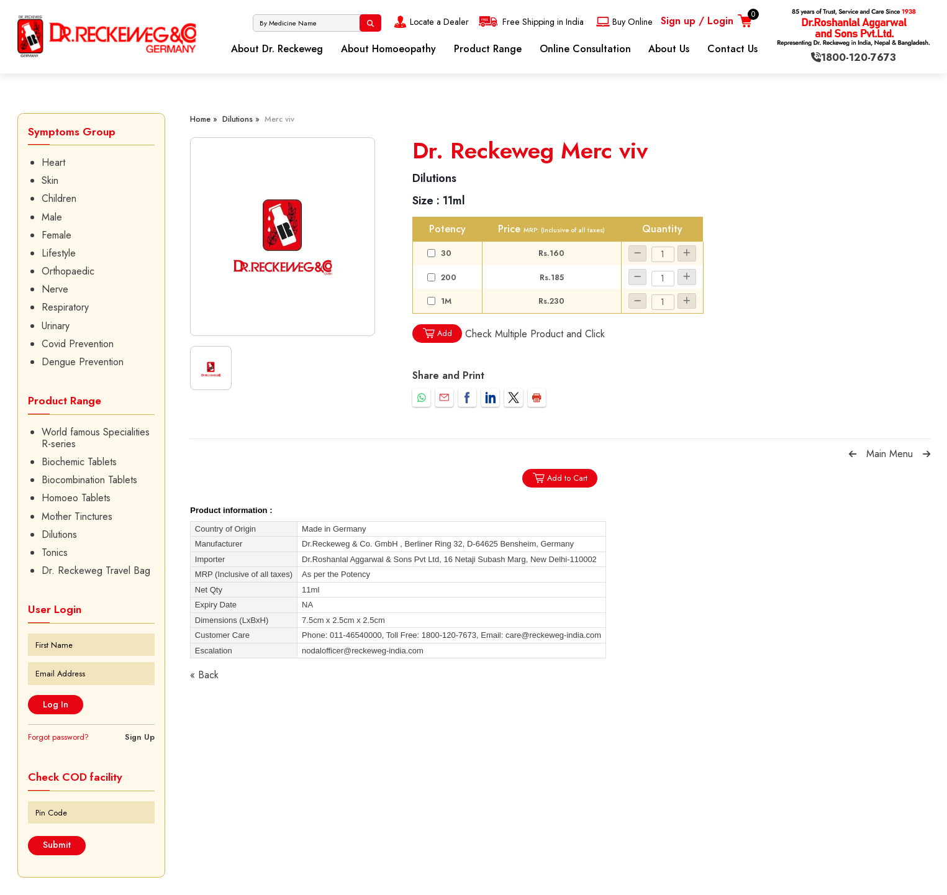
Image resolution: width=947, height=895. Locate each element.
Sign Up (140, 737)
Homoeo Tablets (76, 498)
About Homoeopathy (388, 49)
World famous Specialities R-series (96, 438)
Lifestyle (59, 253)
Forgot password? (58, 737)
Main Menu (889, 454)
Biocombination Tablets (89, 480)
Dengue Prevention (83, 362)
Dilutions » (241, 119)
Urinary (56, 326)
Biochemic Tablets (79, 462)
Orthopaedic (68, 271)
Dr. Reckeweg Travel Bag (96, 570)
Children (59, 198)
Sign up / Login (697, 21)
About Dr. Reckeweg (277, 49)
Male (52, 217)
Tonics (55, 552)
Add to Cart (559, 477)
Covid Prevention (78, 344)
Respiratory (65, 307)
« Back (204, 675)
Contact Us (732, 49)
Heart (53, 162)
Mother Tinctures (77, 516)
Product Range (488, 49)
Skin (50, 180)
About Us (668, 49)
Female (56, 235)
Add (437, 333)
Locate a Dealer (430, 21)
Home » (203, 119)
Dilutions (59, 534)
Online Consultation (585, 49)
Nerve (55, 289)
